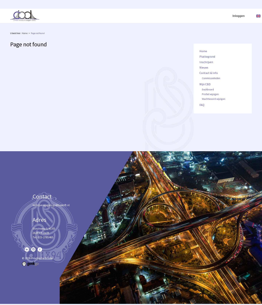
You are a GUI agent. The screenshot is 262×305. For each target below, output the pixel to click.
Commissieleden (211, 78)
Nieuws (164, 15)
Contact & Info (184, 15)
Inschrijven (148, 15)
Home (110, 15)
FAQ (226, 15)
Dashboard (208, 89)
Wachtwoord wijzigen (213, 99)
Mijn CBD (208, 15)
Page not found (38, 33)
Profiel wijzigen (210, 94)
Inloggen (239, 15)
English (258, 16)
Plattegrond (127, 15)
